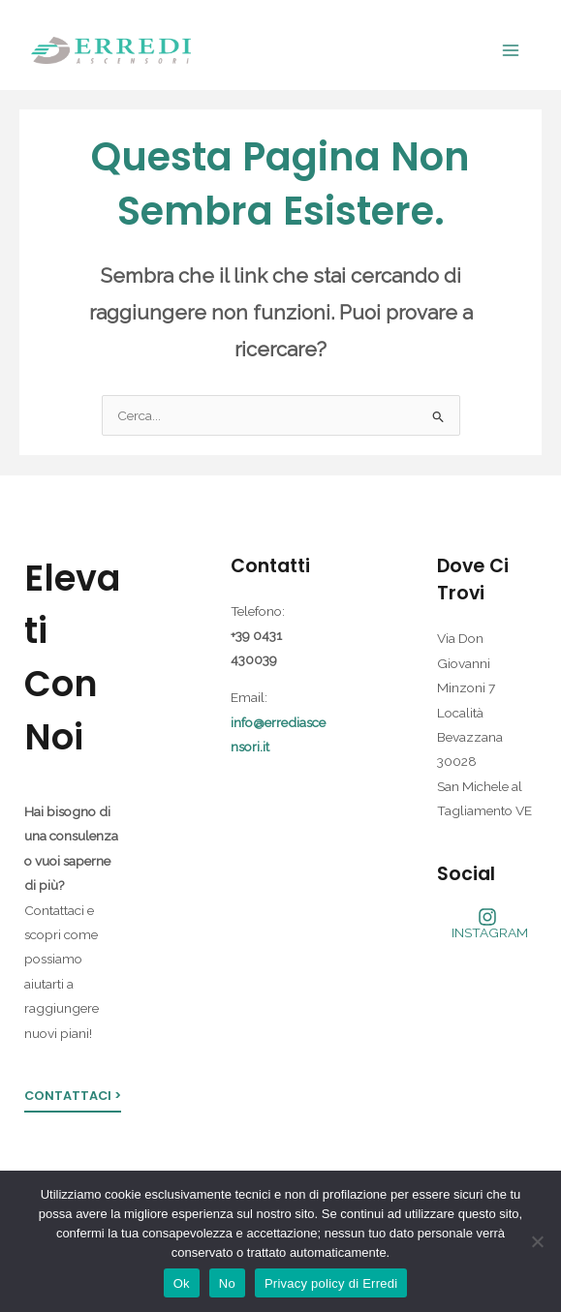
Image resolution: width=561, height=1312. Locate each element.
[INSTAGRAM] (487, 923)
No (227, 1283)
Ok (181, 1283)
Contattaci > (72, 1095)
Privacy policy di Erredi (331, 1283)
